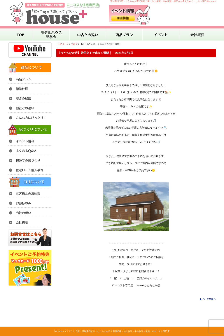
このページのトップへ (205, 299)
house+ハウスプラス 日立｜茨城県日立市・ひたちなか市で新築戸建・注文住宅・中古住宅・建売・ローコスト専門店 (112, 331)
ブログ (74, 44)
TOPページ (62, 44)
